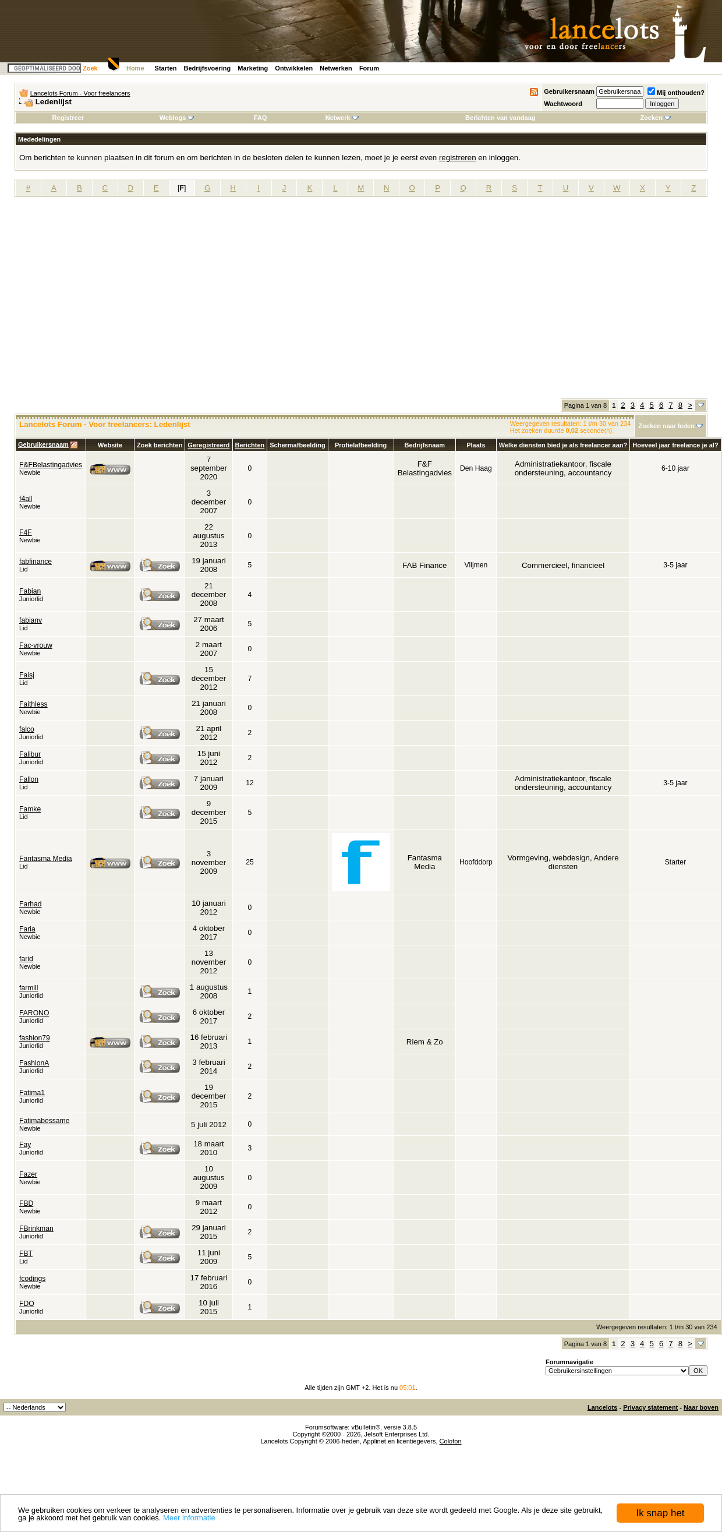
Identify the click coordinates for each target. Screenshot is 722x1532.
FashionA (34, 1063)
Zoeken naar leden (666, 425)
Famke (30, 809)
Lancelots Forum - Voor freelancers (80, 93)
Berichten (250, 445)
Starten (166, 68)
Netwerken (336, 68)
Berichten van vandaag (500, 117)
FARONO (34, 1013)
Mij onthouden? (676, 92)
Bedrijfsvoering (207, 68)
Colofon (451, 1441)
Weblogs (177, 117)
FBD (26, 1203)
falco (26, 729)
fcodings (32, 1279)
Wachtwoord (563, 103)
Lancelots (602, 1407)
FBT (26, 1253)
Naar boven (701, 1407)
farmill (28, 988)
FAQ (260, 117)
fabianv (30, 620)
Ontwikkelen (294, 68)
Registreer (68, 117)
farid (26, 959)
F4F (25, 532)
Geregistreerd (208, 445)
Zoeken (655, 117)
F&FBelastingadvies (50, 465)
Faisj (26, 675)
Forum (369, 68)
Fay (25, 1145)
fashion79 (34, 1038)
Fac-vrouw (35, 645)
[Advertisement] (109, 302)
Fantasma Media (45, 859)
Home (135, 68)
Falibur (30, 754)
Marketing (253, 68)
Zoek (90, 68)
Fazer (28, 1174)
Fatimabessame (44, 1121)
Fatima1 (32, 1093)
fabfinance (35, 561)
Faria (27, 929)
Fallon (28, 779)
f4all (25, 499)
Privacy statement (650, 1407)
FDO (26, 1304)
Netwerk (342, 117)
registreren (457, 157)
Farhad (30, 904)
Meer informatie (189, 1517)
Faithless (33, 704)
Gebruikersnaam (569, 91)
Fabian (30, 591)
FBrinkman (36, 1228)
